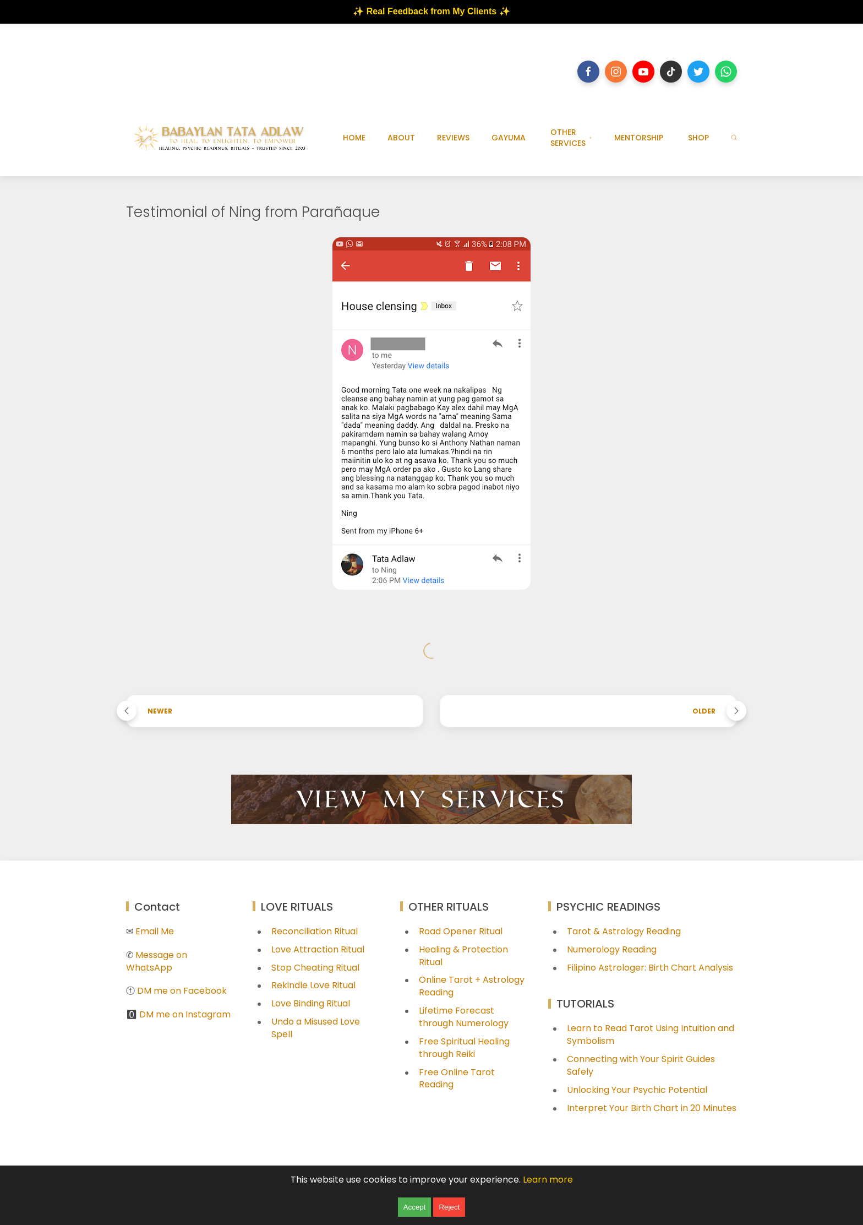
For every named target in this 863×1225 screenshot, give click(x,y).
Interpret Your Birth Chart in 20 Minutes (651, 1108)
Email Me (154, 931)
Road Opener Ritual (460, 931)
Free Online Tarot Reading (457, 1078)
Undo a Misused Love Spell (315, 1028)
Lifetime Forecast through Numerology (464, 1017)
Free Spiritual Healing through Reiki (464, 1047)
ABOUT (401, 137)
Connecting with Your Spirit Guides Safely (641, 1065)
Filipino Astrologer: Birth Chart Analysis (650, 967)
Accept (414, 1207)
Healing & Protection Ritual (463, 955)
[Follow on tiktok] (671, 72)
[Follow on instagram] (616, 72)
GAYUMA (508, 137)
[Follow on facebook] (588, 72)
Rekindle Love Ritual (313, 985)
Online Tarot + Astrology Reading (472, 986)
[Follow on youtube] (643, 72)
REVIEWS (453, 137)
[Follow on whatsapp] (726, 72)
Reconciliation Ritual (314, 931)
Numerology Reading (612, 949)
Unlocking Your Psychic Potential (637, 1090)
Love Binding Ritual (310, 1003)
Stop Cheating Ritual (315, 967)
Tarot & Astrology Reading (624, 931)
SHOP (698, 137)
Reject (449, 1207)
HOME (354, 137)
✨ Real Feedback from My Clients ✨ (431, 11)
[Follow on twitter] (698, 72)
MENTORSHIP (638, 137)
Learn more (548, 1179)
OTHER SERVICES (571, 138)
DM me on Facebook (182, 990)
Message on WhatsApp (156, 961)
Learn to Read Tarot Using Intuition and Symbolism (650, 1034)
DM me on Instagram (185, 1014)
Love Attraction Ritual (317, 949)
